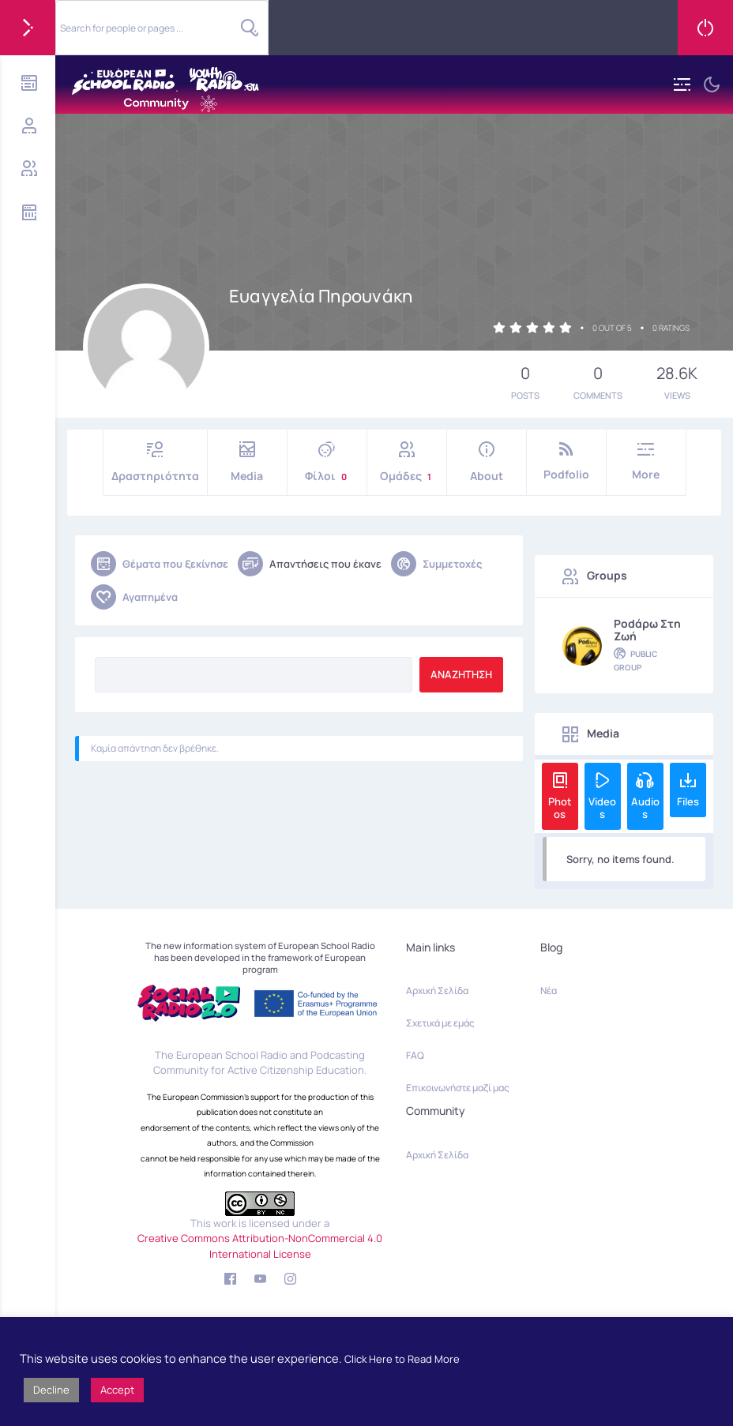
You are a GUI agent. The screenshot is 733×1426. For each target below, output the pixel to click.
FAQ (415, 1055)
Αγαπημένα (134, 597)
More (646, 461)
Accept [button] (117, 1390)
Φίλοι (327, 462)
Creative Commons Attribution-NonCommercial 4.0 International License (259, 1246)
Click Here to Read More (402, 1359)
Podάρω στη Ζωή (647, 630)
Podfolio (566, 461)
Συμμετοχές (436, 563)
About (486, 462)
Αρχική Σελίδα (437, 990)
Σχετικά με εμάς (440, 1023)
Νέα (548, 990)
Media (247, 462)
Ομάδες (406, 462)
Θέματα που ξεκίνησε (159, 563)
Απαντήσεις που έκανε (310, 563)
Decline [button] (51, 1390)
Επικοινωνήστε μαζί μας (457, 1087)
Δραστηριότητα (155, 462)
